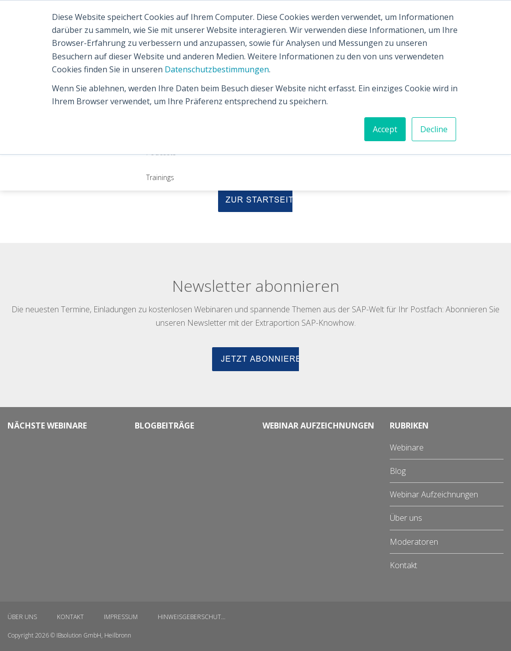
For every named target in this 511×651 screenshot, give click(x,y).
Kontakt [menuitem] (403, 565)
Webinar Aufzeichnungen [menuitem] (434, 494)
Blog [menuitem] (398, 470)
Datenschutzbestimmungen (217, 69)
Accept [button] (385, 129)
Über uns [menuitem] (406, 517)
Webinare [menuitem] (407, 447)
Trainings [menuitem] (160, 177)
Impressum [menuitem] (121, 617)
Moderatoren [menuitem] (414, 541)
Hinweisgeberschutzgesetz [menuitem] (198, 617)
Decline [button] (434, 129)
